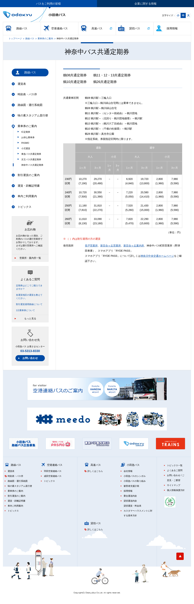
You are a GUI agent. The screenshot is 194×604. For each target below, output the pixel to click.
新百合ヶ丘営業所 (110, 245)
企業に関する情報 (145, 3)
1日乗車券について (25, 310)
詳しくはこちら (95, 471)
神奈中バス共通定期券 (32, 165)
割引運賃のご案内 (29, 175)
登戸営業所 (91, 245)
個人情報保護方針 (176, 490)
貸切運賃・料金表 (132, 506)
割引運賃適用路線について (29, 304)
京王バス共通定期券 (31, 159)
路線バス (21, 28)
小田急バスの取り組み (135, 481)
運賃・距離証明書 (29, 185)
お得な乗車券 (28, 137)
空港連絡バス (59, 28)
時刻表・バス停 (27, 94)
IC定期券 (25, 132)
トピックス (24, 206)
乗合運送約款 (130, 496)
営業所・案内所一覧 (30, 258)
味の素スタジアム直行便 (33, 115)
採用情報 (172, 28)
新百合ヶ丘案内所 (133, 245)
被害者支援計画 (131, 486)
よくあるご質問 (174, 470)
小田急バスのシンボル (135, 476)
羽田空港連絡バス (53, 471)
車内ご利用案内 (27, 196)
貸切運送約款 (130, 501)
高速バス (97, 28)
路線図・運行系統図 (30, 104)
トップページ (15, 38)
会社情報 (128, 471)
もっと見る (30, 318)
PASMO (25, 143)
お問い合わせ (30, 358)
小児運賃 (25, 148)
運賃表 (22, 83)
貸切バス (134, 28)
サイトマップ (173, 485)
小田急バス (133, 464)
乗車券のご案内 (45, 38)
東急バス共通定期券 (31, 154)
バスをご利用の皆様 (48, 3)
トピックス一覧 (174, 465)
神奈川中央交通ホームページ (157, 255)
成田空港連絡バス (53, 476)
